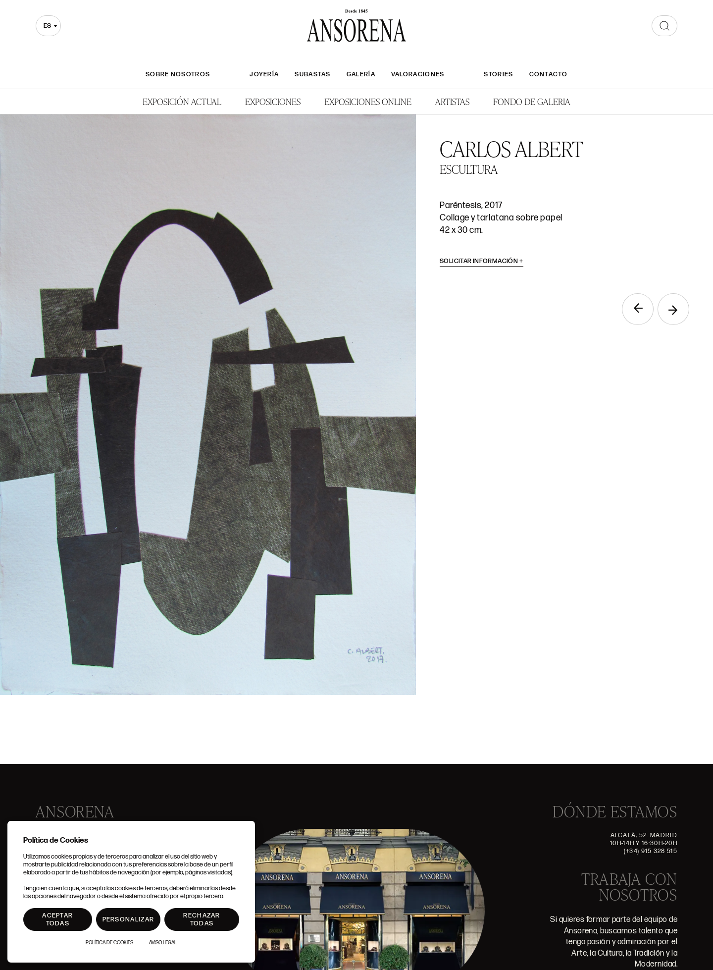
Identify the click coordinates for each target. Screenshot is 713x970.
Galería (361, 74)
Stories (498, 74)
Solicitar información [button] (481, 261)
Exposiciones (273, 101)
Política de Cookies (109, 943)
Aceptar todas (57, 919)
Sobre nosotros (178, 74)
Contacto (548, 74)
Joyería (264, 74)
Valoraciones (418, 74)
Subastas (312, 74)
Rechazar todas (201, 919)
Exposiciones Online (367, 101)
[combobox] (48, 26)
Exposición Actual (182, 101)
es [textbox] (47, 26)
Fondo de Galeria (531, 101)
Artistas (452, 101)
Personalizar (128, 919)
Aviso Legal (163, 943)
